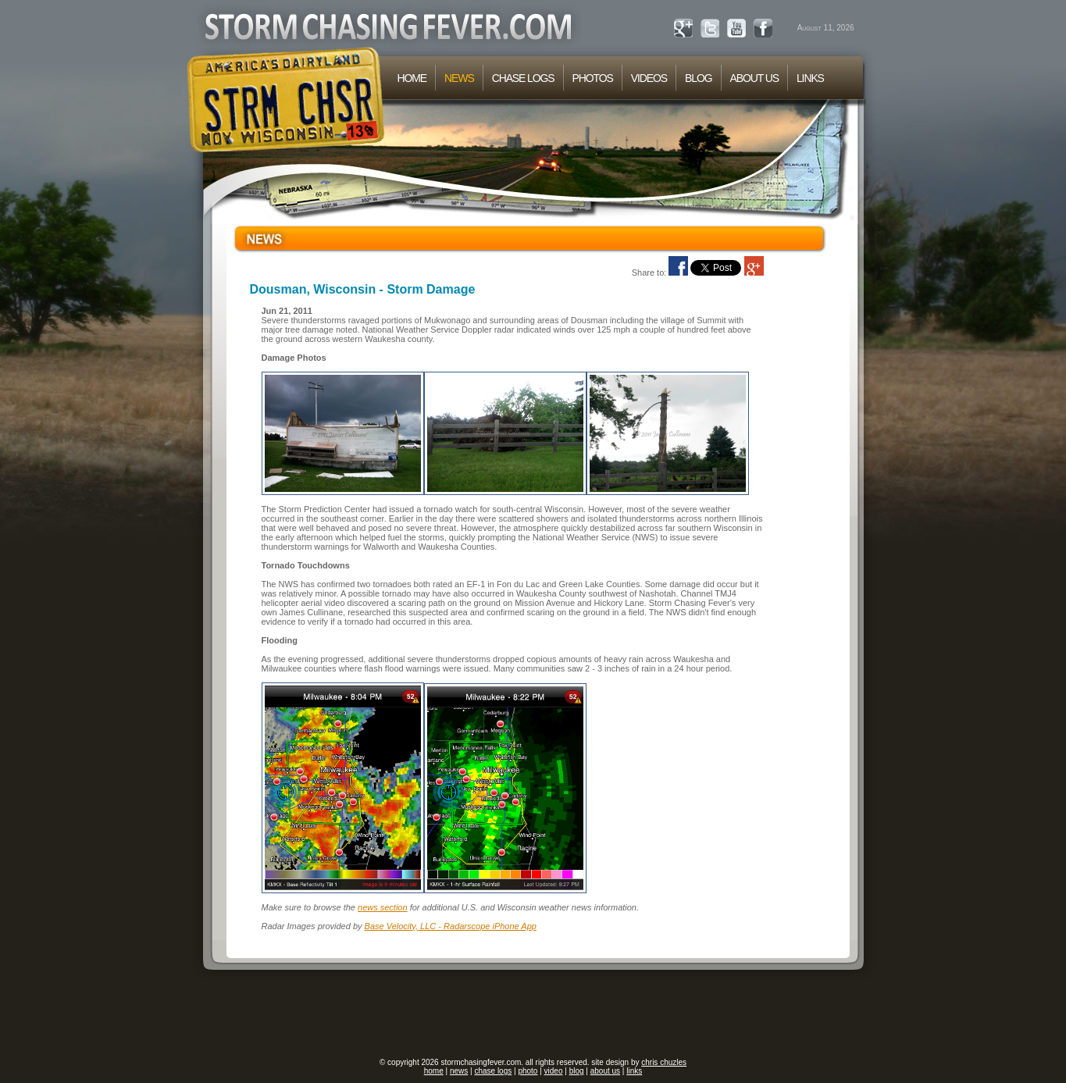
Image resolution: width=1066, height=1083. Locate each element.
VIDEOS (649, 78)
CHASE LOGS (523, 78)
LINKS (810, 78)
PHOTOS (592, 78)
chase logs (493, 1071)
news (459, 1071)
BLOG (698, 78)
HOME (412, 78)
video (553, 1071)
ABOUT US (754, 78)
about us (605, 1071)
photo (527, 1071)
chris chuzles (663, 1062)
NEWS (459, 78)
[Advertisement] (533, 1014)
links (634, 1071)
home (434, 1071)
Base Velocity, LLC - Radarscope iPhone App (451, 926)
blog (576, 1071)
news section (383, 907)
